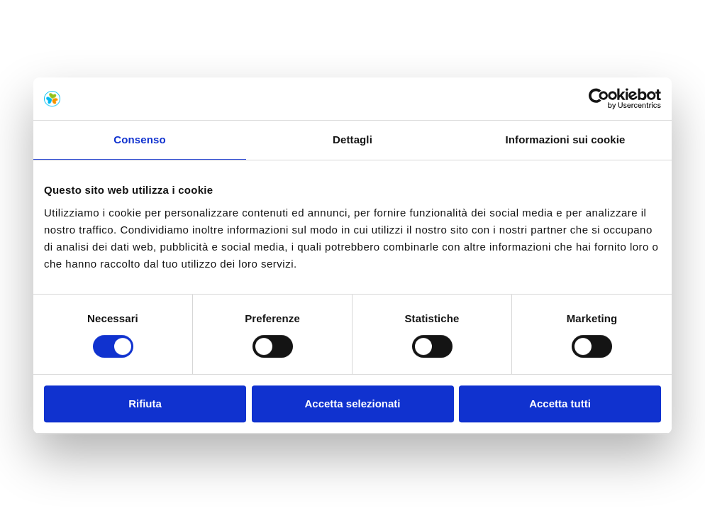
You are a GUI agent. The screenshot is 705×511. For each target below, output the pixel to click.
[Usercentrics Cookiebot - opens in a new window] (599, 98)
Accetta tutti (560, 403)
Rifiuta (145, 403)
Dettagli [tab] (352, 139)
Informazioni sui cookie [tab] (566, 139)
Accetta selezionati (352, 403)
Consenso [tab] (139, 139)
